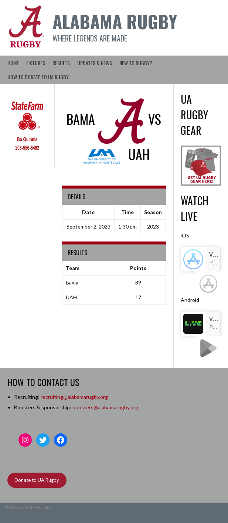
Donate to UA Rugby (36, 480)
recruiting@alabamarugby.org (74, 397)
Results (61, 63)
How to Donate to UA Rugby (38, 77)
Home (13, 63)
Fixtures (35, 63)
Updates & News (94, 63)
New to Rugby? (135, 63)
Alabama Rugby (114, 21)
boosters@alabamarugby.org (105, 407)
